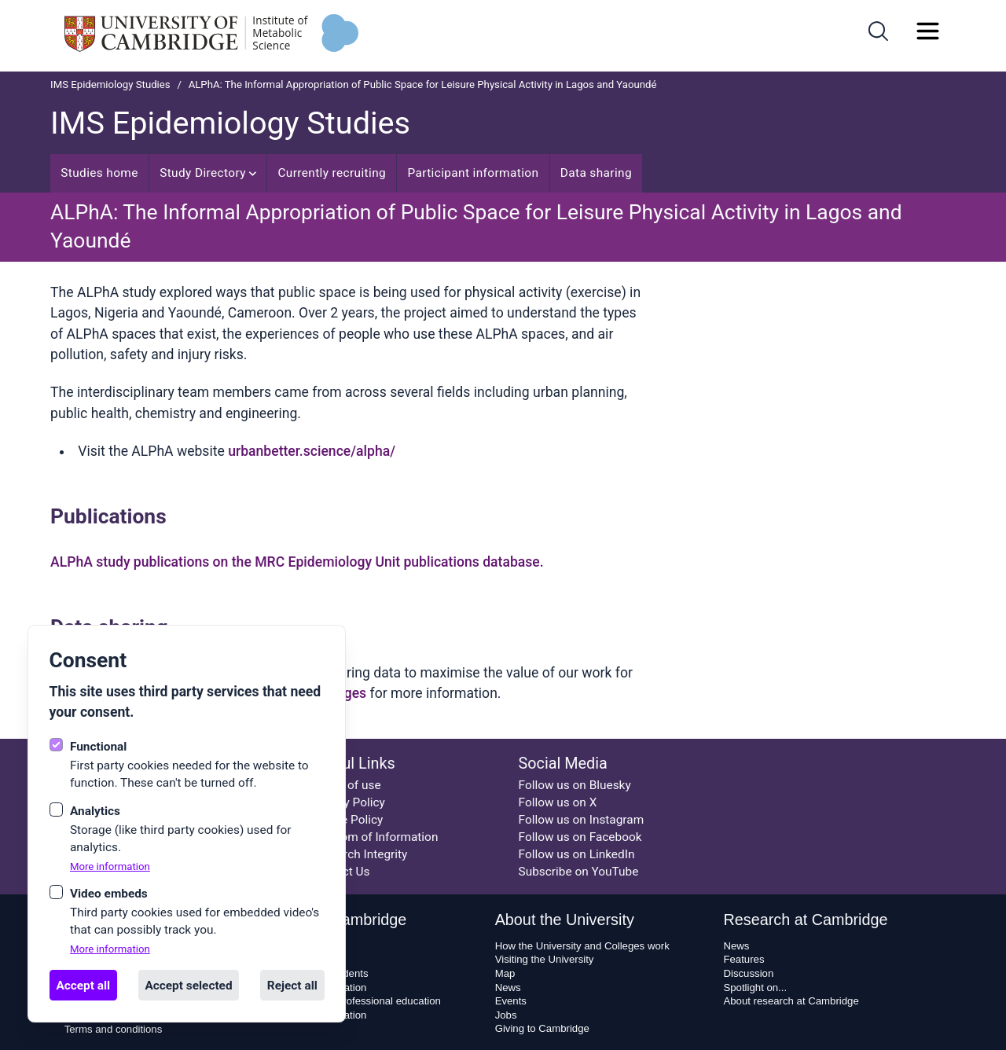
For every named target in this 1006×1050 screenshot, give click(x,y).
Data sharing (596, 173)
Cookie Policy (346, 820)
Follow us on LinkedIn (577, 854)
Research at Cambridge (805, 919)
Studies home (99, 173)
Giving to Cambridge (542, 1028)
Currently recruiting (331, 173)
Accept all (83, 985)
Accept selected (188, 985)
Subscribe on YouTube (579, 872)
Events (511, 1001)
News (508, 987)
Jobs (506, 1015)
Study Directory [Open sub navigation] (208, 173)
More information (110, 866)
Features (743, 959)
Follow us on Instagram (581, 820)
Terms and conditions (113, 1029)
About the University (564, 919)
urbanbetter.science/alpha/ (311, 451)
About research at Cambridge (790, 1001)
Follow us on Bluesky (575, 785)
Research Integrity (358, 854)
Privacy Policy (347, 802)
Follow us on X (558, 802)
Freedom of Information (374, 837)
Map (505, 973)
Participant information (472, 173)
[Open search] (878, 31)
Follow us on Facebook (580, 837)
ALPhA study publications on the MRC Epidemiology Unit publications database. (297, 562)
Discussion (748, 973)
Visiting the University (544, 959)
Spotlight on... (755, 987)
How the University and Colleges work (582, 946)
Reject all (292, 985)
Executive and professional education (354, 1001)
